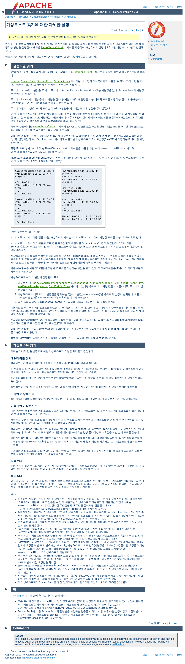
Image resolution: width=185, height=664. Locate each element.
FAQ (162, 6)
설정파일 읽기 (158, 41)
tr (143, 30)
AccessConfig (82, 283)
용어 (169, 6)
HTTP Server (22, 16)
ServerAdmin (41, 283)
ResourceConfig (61, 283)
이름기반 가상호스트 (24, 405)
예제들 (79, 56)
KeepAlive (136, 283)
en (127, 30)
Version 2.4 (56, 16)
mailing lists (118, 644)
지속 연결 (17, 460)
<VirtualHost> (84, 72)
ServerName (28, 81)
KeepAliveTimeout (116, 283)
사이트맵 (178, 6)
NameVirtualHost (52, 47)
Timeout (98, 283)
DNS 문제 (16, 595)
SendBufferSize (59, 286)
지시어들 (153, 6)
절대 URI (16, 475)
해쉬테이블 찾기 (21, 358)
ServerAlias (62, 81)
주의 (13, 494)
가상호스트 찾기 (159, 45)
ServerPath (44, 81)
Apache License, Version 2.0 (40, 657)
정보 (105, 579)
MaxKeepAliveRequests (33, 286)
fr (132, 30)
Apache (9, 16)
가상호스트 (70, 16)
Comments (156, 58)
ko (138, 30)
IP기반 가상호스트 (22, 394)
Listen (15, 81)
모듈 (145, 6)
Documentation (39, 16)
